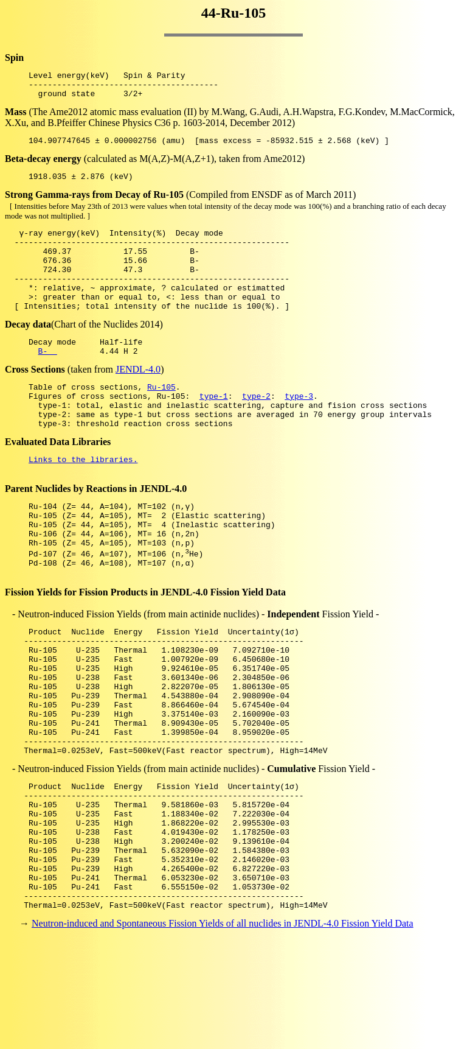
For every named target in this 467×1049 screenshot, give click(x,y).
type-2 (256, 428)
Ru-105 (161, 417)
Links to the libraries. (83, 499)
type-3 (299, 428)
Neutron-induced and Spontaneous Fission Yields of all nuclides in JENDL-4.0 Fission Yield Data (222, 1027)
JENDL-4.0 (138, 398)
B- (47, 379)
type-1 (213, 428)
